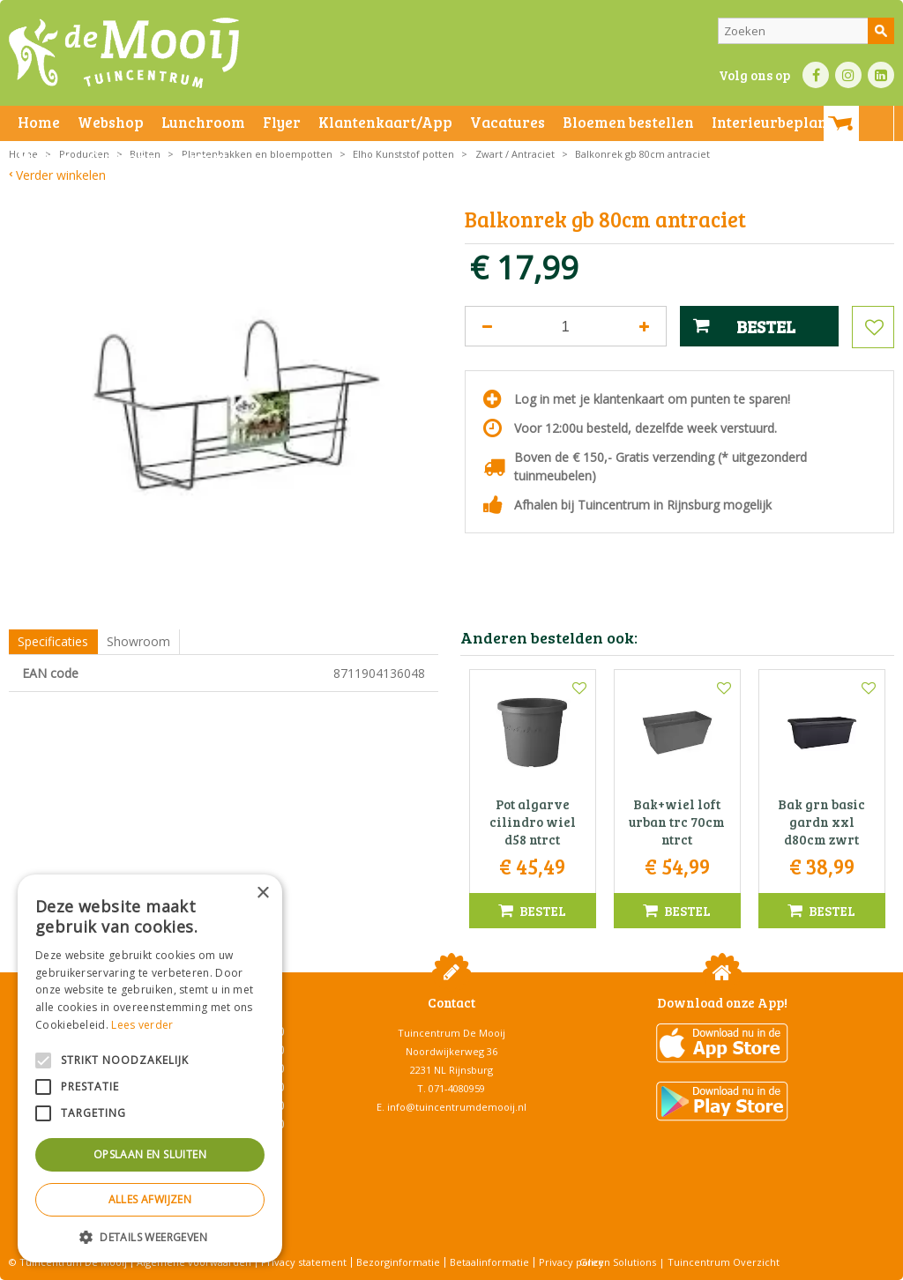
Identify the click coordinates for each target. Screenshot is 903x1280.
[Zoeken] (806, 31)
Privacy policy (571, 1262)
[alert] (150, 1068)
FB (815, 75)
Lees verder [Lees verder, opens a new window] (142, 1024)
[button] (150, 1236)
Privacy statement (304, 1262)
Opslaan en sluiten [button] (149, 1154)
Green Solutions (617, 1262)
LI (881, 75)
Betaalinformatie (489, 1262)
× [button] (262, 893)
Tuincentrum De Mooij (451, 1032)
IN (848, 75)
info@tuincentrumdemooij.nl (456, 1106)
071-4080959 (457, 1088)
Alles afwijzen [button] (150, 1199)
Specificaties (53, 641)
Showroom (138, 641)
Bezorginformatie (398, 1262)
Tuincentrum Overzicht (724, 1262)
